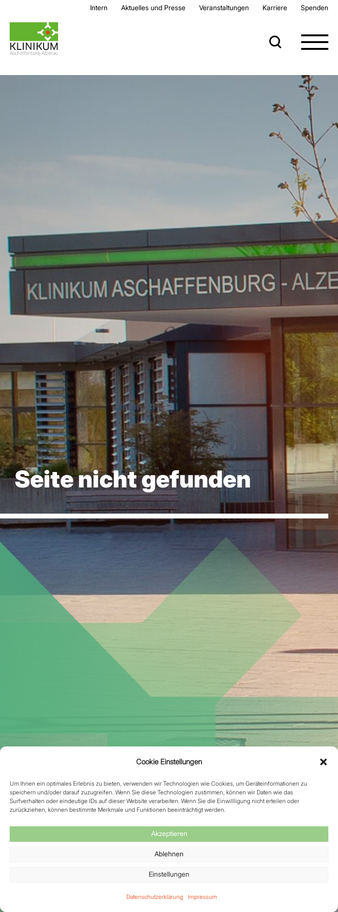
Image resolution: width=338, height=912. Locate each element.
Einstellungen (169, 874)
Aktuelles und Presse (153, 7)
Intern (99, 7)
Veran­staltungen (224, 7)
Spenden (314, 7)
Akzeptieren (169, 833)
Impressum (202, 896)
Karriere (274, 7)
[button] (323, 762)
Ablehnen (169, 854)
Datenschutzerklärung (154, 896)
